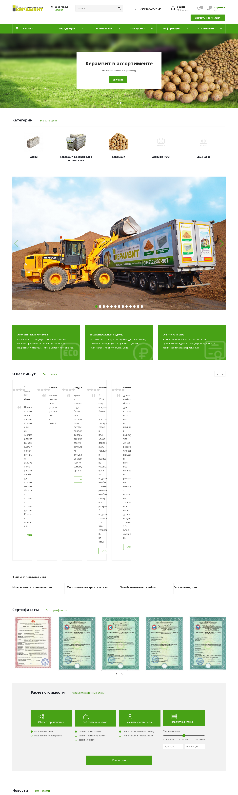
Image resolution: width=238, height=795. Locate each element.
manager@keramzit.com (189, 751)
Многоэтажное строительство (87, 456)
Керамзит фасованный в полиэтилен (76, 158)
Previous (217, 374)
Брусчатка (203, 156)
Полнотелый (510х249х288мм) (138, 604)
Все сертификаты (56, 479)
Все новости (42, 660)
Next (222, 374)
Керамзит (118, 156)
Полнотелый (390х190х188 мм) (138, 600)
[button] (221, 243)
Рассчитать (119, 629)
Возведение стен (43, 600)
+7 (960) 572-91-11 (150, 9)
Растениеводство (185, 456)
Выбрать (118, 79)
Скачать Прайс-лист (207, 17)
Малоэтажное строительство (32, 456)
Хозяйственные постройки (138, 456)
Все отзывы (50, 374)
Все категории (48, 120)
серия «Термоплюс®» (90, 600)
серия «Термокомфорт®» (92, 604)
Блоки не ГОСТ (161, 156)
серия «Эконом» (87, 609)
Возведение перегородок (48, 604)
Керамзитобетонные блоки (119, 63)
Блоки (34, 156)
